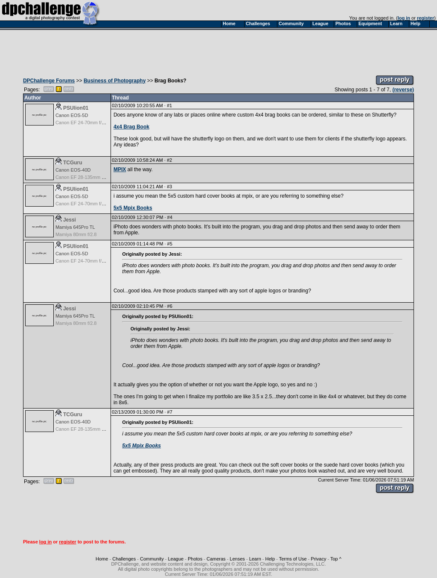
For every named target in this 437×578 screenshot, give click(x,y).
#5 (169, 243)
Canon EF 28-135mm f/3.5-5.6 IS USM (96, 177)
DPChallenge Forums (49, 81)
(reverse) (403, 90)
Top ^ (335, 558)
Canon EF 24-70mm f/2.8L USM (88, 122)
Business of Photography (115, 81)
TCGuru (72, 163)
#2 (169, 160)
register (425, 17)
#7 (169, 412)
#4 (169, 217)
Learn (255, 558)
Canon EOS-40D (73, 169)
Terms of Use (293, 558)
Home (102, 558)
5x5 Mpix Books (133, 208)
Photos (195, 558)
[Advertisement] (218, 50)
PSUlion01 (75, 108)
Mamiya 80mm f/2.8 (76, 234)
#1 (169, 105)
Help (270, 558)
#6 (169, 306)
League (176, 558)
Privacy (318, 558)
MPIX (120, 169)
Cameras (216, 558)
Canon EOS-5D (71, 115)
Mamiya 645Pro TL (75, 227)
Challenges (124, 558)
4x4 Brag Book (131, 127)
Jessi (69, 220)
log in (404, 17)
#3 (169, 186)
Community (152, 558)
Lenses (237, 558)
